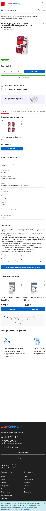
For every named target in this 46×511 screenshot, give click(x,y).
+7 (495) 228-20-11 (10, 437)
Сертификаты (28, 479)
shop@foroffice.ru (11, 447)
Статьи (26, 486)
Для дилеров (5, 486)
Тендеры (4, 498)
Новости (27, 482)
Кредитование (5, 492)
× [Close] (44, 503)
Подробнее (26, 509)
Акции (3, 476)
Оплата (3, 482)
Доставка (4, 479)
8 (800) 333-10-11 (11, 441)
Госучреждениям (6, 495)
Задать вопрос (23, 458)
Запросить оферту (14, 99)
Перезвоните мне (23, 452)
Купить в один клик (23, 77)
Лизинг (3, 489)
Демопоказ (27, 492)
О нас (26, 476)
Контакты (27, 489)
